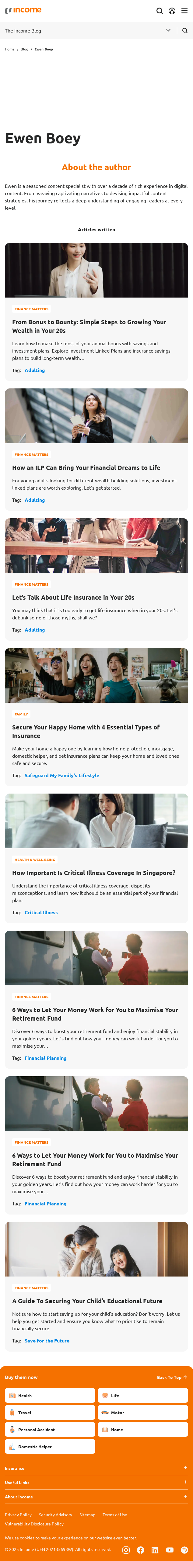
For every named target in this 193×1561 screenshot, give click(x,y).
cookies (27, 1537)
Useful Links (17, 1482)
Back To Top (172, 1377)
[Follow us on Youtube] (170, 1550)
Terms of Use (115, 1514)
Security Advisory (55, 1514)
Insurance (14, 1468)
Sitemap (87, 1514)
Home (10, 49)
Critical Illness (41, 912)
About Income (19, 1496)
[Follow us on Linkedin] (155, 1550)
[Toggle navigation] (184, 11)
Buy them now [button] (21, 1377)
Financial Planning (46, 1058)
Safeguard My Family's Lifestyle (62, 775)
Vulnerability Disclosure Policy (34, 1523)
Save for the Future (47, 1340)
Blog (24, 49)
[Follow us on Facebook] (140, 1550)
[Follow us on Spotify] (184, 1550)
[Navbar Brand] (23, 11)
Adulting (35, 370)
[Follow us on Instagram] (126, 1550)
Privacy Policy (18, 1514)
